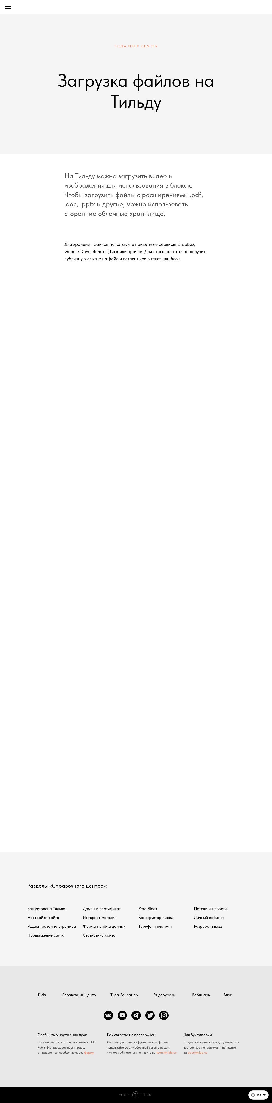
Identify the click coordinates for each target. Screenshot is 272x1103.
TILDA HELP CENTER (136, 46)
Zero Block (147, 908)
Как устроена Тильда (46, 908)
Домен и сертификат (102, 908)
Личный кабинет (209, 917)
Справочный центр (79, 994)
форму (89, 1052)
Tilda (42, 994)
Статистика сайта (99, 935)
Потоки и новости (210, 908)
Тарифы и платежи (155, 926)
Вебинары (201, 994)
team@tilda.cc (166, 1052)
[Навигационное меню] (8, 7)
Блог (228, 994)
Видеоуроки (164, 994)
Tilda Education (124, 994)
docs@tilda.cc (197, 1052)
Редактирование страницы (51, 926)
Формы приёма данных (104, 926)
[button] (258, 1095)
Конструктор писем (156, 917)
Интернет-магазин (100, 917)
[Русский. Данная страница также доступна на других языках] (258, 1095)
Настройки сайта (43, 917)
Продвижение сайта (45, 935)
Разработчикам (208, 926)
